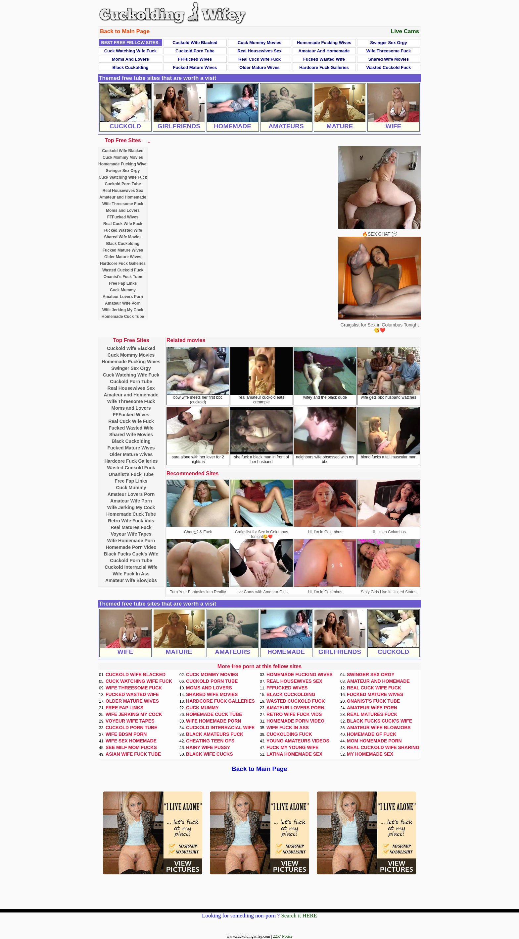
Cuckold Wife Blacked (194, 42)
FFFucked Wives (195, 59)
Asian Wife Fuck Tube (133, 754)
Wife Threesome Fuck (388, 50)
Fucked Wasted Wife (324, 59)
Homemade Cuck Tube (123, 316)
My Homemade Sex (370, 754)
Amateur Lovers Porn (123, 296)
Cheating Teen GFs (210, 740)
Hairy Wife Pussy (208, 747)
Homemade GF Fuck (371, 734)
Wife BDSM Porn (126, 734)
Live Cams (405, 31)
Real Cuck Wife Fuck (259, 59)
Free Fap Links (123, 283)
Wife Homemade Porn (131, 540)
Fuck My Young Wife (292, 747)
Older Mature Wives (259, 67)
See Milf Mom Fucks (131, 747)
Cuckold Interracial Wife (131, 567)
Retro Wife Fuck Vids (131, 520)
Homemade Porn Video (131, 547)
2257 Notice (283, 936)
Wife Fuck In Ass (131, 573)
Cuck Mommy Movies (259, 42)
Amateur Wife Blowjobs (131, 580)
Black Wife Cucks (209, 754)
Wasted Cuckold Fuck (388, 67)
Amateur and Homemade (324, 50)
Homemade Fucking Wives (324, 42)
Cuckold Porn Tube (194, 50)
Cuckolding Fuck (289, 734)
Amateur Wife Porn (123, 303)
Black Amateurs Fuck (214, 734)
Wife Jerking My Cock (122, 310)
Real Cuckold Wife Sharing (383, 747)
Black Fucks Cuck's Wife (131, 554)
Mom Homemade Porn (374, 740)
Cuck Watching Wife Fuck (130, 50)
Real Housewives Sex (260, 50)
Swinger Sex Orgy (388, 42)
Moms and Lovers (130, 59)
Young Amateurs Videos (297, 740)
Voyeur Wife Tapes (131, 534)
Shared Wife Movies (388, 59)
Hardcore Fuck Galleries (324, 67)
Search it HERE (299, 915)
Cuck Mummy (123, 290)
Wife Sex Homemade (131, 740)
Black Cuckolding (130, 67)
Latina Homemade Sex (294, 754)
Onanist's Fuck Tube (123, 276)
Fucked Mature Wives (195, 67)
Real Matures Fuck (131, 527)
